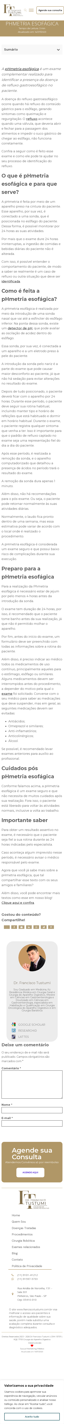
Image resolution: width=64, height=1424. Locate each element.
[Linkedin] (29, 927)
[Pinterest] (51, 927)
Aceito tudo (32, 1416)
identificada (11, 281)
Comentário (11, 1068)
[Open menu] (32, 10)
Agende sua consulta (50, 10)
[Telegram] (44, 927)
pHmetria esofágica (22, 69)
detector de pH (20, 328)
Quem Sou (19, 1221)
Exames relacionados (26, 1247)
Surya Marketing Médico (32, 1348)
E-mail (7, 1118)
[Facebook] (14, 927)
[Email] (21, 927)
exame (7, 694)
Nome (7, 1104)
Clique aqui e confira (18, 903)
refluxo (31, 119)
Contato (17, 1259)
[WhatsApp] (36, 927)
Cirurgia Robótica (23, 1241)
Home (16, 1215)
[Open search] (25, 10)
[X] (7, 927)
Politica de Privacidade (27, 1266)
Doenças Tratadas (24, 1228)
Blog (15, 1253)
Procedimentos (22, 1234)
